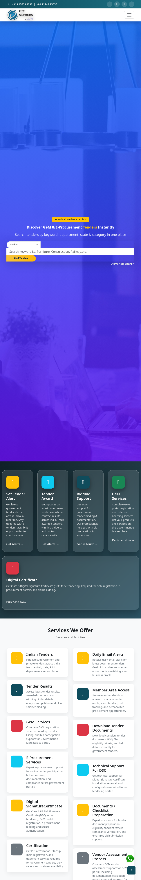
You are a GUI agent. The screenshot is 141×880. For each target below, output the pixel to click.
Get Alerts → (15, 544)
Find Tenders (21, 258)
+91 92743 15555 (47, 4)
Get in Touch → (87, 544)
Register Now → (123, 540)
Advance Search (122, 264)
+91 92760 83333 (22, 4)
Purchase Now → (18, 602)
